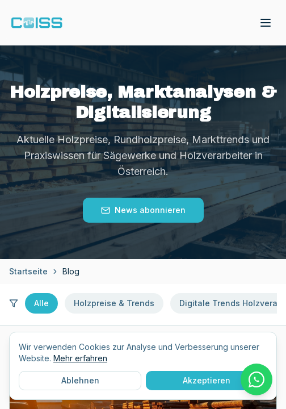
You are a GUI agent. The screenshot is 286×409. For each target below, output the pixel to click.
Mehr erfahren (80, 358)
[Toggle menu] (265, 22)
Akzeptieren (206, 380)
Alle (41, 303)
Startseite (28, 271)
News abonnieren (143, 210)
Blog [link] (70, 271)
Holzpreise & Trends (114, 303)
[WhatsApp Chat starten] (256, 379)
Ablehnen (80, 380)
